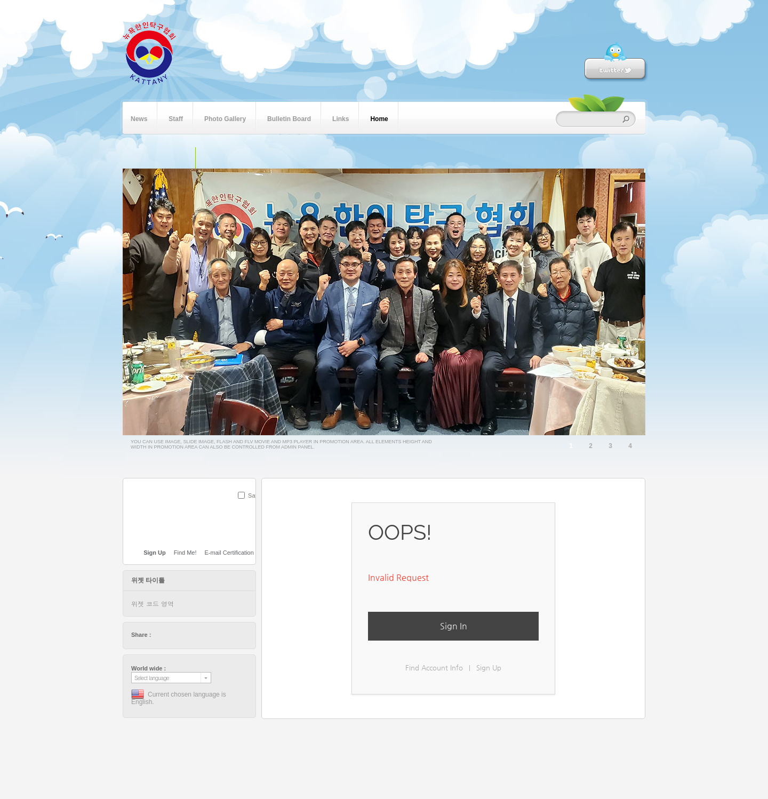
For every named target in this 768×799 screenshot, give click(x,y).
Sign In (453, 626)
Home (379, 118)
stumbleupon (200, 634)
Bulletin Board (289, 118)
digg (190, 634)
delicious (179, 634)
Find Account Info (434, 668)
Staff (176, 118)
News (139, 118)
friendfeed (210, 634)
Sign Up (488, 668)
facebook (169, 634)
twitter (159, 634)
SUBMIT (249, 509)
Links (340, 118)
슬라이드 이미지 (206, 158)
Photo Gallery (225, 118)
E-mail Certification (229, 552)
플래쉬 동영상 (228, 158)
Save (254, 495)
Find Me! (185, 552)
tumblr (220, 634)
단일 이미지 (184, 158)
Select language (151, 678)
